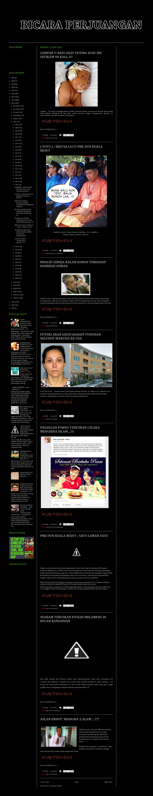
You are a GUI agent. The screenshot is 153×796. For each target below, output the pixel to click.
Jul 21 (17, 156)
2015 (13, 97)
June (15, 282)
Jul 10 (17, 250)
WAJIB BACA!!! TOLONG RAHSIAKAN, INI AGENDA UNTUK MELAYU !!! (26, 455)
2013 (13, 103)
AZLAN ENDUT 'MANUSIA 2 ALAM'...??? (69, 719)
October (16, 112)
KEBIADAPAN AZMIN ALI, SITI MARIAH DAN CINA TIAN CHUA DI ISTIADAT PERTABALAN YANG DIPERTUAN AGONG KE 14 (22, 348)
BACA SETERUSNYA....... (49, 129)
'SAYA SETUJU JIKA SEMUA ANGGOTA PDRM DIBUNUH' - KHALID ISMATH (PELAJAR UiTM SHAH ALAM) (22, 431)
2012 (13, 302)
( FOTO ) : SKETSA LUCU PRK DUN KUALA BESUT (24, 196)
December (16, 106)
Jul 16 (17, 172)
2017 (13, 90)
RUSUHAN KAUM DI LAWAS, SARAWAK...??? (26, 409)
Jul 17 (17, 169)
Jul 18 (17, 165)
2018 (13, 87)
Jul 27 (17, 137)
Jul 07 (17, 259)
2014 (13, 100)
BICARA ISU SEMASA (53, 710)
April (15, 288)
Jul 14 (17, 178)
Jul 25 (17, 143)
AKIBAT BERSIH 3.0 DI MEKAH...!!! (20, 388)
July (14, 122)
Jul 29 (17, 131)
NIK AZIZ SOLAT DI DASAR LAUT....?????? (26, 370)
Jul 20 (17, 159)
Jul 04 (17, 269)
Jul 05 (17, 265)
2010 (13, 308)
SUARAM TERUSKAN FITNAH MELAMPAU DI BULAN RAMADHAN (23, 233)
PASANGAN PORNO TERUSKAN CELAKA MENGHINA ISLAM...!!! (24, 220)
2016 (13, 94)
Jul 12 (17, 185)
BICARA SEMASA (52, 326)
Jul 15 (17, 175)
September (17, 115)
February (16, 295)
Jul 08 (17, 256)
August (15, 118)
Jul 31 (17, 124)
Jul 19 (17, 162)
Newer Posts (45, 782)
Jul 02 (17, 275)
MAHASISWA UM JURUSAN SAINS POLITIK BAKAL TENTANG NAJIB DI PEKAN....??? (26, 487)
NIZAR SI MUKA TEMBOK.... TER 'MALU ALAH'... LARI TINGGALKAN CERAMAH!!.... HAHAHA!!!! (21, 509)
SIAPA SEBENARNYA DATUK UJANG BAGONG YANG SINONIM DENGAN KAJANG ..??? (21, 324)
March (15, 291)
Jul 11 (17, 246)
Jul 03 (17, 272)
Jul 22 (17, 153)
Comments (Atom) (55, 786)
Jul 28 (17, 134)
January (16, 298)
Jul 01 (17, 278)
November (16, 109)
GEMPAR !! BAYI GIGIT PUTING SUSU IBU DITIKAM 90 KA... (23, 189)
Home (77, 782)
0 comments (53, 135)
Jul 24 (17, 147)
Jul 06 (17, 262)
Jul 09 (17, 253)
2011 (13, 305)
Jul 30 (17, 128)
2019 (13, 84)
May (15, 285)
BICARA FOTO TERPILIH (54, 253)
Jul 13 (17, 181)
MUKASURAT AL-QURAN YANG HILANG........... (26, 474)
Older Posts (108, 782)
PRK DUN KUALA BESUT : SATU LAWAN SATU (74, 536)
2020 (13, 81)
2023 (13, 78)
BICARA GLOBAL (52, 138)
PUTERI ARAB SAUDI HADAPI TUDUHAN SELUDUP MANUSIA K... (23, 212)
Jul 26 (17, 140)
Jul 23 (17, 150)
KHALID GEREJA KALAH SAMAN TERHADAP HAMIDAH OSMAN (24, 203)
